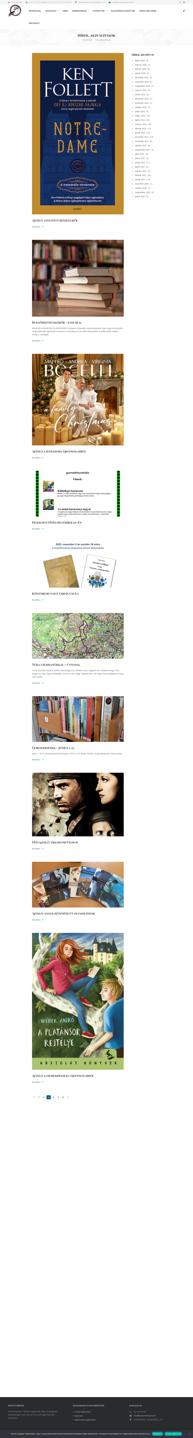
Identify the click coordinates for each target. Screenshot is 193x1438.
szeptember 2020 (155, 192)
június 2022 (153, 111)
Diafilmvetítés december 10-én (33, 665)
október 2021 (154, 145)
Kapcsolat (34, 23)
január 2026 (153, 73)
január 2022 (153, 132)
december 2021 (155, 137)
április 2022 (153, 120)
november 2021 (155, 141)
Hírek (65, 11)
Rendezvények (79, 11)
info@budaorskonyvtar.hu (145, 1415)
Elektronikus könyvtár (123, 11)
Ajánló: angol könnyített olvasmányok (39, 1149)
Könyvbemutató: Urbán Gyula (31, 754)
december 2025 (155, 77)
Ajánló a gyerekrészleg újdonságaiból (39, 1364)
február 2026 (153, 69)
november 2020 (155, 183)
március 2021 (154, 171)
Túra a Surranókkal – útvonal (32, 843)
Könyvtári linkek (147, 11)
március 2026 (154, 64)
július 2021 (152, 154)
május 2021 (153, 162)
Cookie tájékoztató (82, 1411)
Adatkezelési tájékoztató (85, 1419)
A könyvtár (99, 11)
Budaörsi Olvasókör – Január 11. (33, 415)
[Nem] (189, 1434)
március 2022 (154, 124)
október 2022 (154, 107)
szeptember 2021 (155, 150)
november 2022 (155, 103)
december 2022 (155, 98)
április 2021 (153, 166)
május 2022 (153, 115)
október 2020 (154, 188)
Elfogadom (157, 1434)
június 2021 (153, 158)
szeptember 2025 (155, 86)
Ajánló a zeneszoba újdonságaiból (35, 576)
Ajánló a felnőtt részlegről (31, 283)
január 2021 (153, 179)
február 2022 (153, 128)
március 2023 (154, 90)
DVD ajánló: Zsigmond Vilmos (31, 1060)
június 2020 (153, 196)
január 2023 (153, 94)
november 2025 (155, 81)
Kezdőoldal (35, 11)
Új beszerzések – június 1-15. (29, 941)
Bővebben (12, 289)
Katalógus (50, 11)
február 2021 (153, 175)
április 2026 (153, 60)
